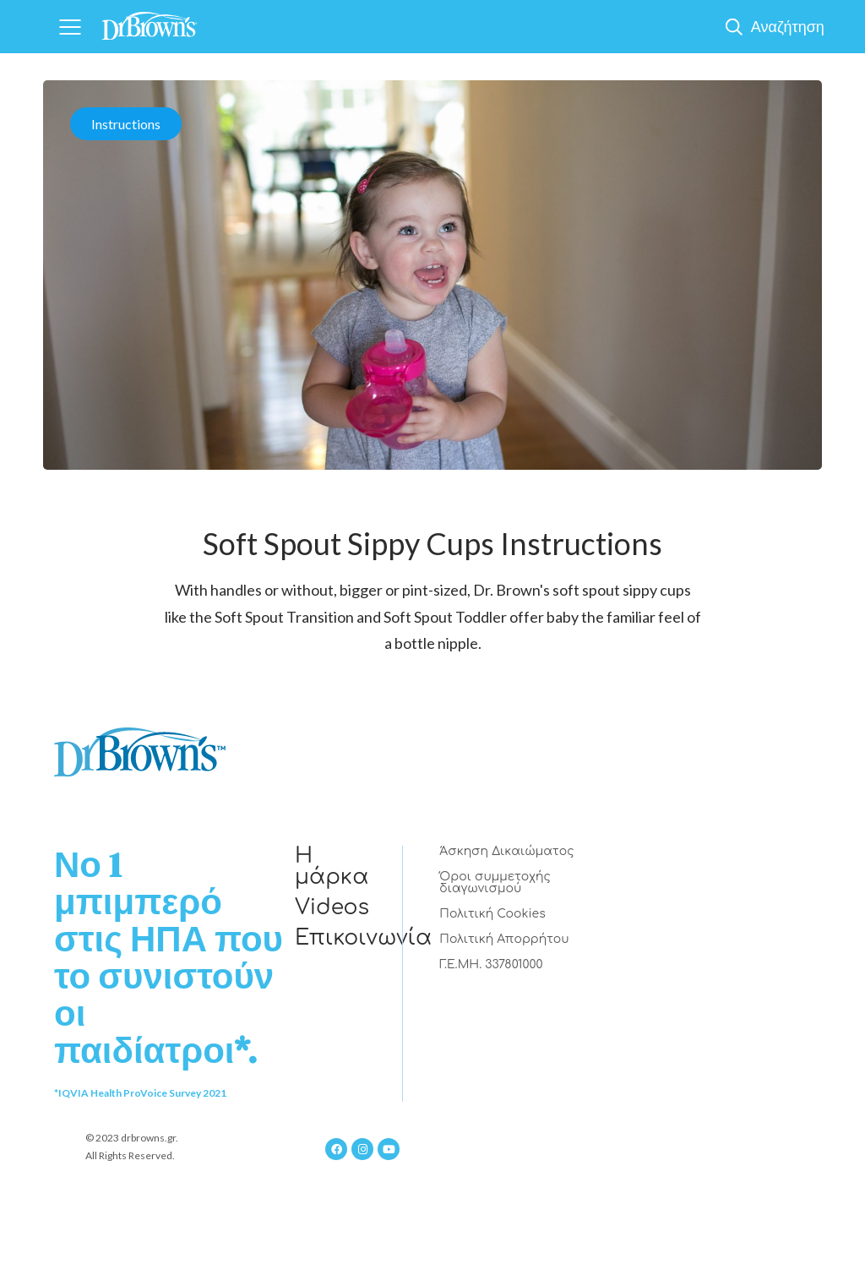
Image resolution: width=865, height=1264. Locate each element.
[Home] (149, 20)
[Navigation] (69, 26)
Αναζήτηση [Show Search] (788, 26)
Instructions (125, 124)
